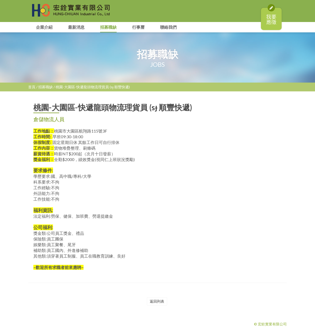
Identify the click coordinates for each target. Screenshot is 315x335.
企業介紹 (44, 27)
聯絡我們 (168, 27)
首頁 (31, 87)
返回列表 (157, 301)
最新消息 (76, 27)
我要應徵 (271, 16)
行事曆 (138, 27)
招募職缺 (108, 27)
